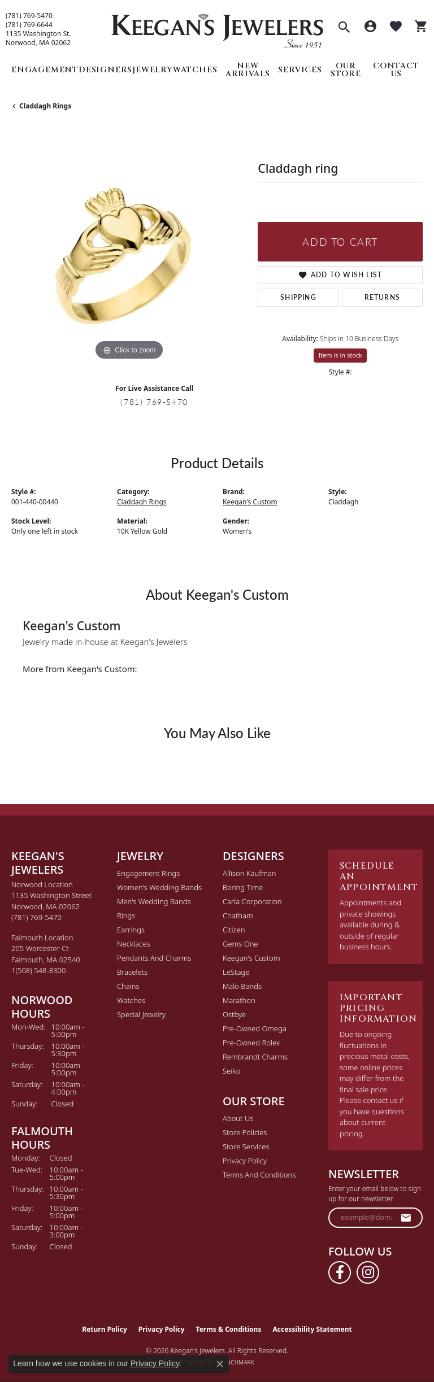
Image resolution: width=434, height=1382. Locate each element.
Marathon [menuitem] (239, 1000)
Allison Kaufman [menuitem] (249, 873)
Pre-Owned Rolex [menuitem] (251, 1042)
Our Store (346, 69)
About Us (238, 1118)
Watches (195, 69)
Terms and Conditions (259, 1175)
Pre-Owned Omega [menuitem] (255, 1028)
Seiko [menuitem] (231, 1071)
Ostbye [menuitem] (234, 1014)
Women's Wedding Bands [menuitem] (159, 887)
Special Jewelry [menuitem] (141, 1014)
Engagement (45, 69)
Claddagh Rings (45, 106)
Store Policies (245, 1132)
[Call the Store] (36, 917)
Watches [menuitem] (131, 1000)
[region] (128, 245)
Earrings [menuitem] (131, 930)
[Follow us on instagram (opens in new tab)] (368, 1272)
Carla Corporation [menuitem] (252, 901)
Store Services (246, 1146)
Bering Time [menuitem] (243, 887)
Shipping (298, 297)
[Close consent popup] (219, 1364)
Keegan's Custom (250, 502)
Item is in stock (340, 355)
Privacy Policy (245, 1161)
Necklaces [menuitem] (133, 944)
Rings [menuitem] (126, 915)
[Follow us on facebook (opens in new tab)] (339, 1272)
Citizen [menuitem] (234, 930)
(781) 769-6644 (29, 24)
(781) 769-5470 (29, 15)
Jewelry (152, 69)
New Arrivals (247, 69)
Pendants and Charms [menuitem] (154, 958)
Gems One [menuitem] (240, 944)
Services (300, 69)
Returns (382, 297)
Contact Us (396, 69)
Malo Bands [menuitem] (242, 986)
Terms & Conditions (229, 1329)
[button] (344, 28)
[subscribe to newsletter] (406, 1218)
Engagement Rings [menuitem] (148, 873)
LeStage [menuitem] (236, 972)
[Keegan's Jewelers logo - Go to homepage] (217, 28)
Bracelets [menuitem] (132, 972)
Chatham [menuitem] (238, 915)
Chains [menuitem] (128, 986)
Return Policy (104, 1329)
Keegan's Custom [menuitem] (251, 958)
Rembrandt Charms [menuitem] (255, 1057)
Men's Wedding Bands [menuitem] (154, 901)
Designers (105, 69)
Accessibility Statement (311, 1329)
